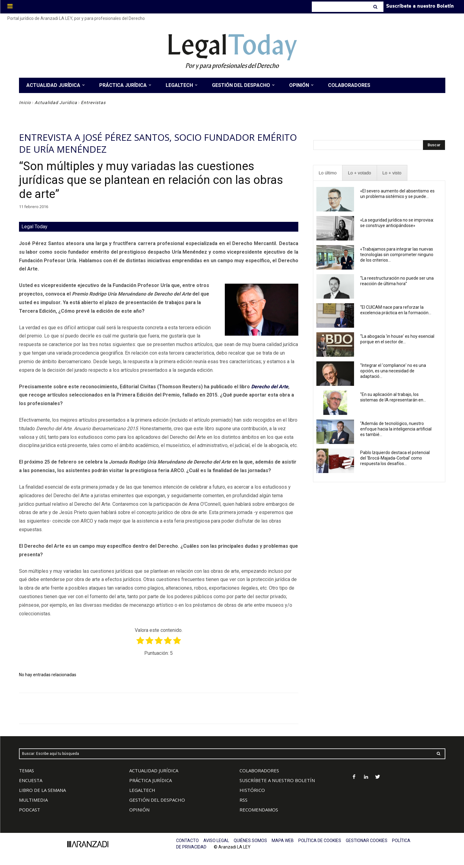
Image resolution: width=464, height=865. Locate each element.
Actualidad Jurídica (56, 102)
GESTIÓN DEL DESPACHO (157, 800)
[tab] (327, 173)
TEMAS (26, 770)
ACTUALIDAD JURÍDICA (153, 770)
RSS (243, 800)
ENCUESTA (30, 780)
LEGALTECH (142, 790)
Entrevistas (93, 102)
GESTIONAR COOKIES (366, 840)
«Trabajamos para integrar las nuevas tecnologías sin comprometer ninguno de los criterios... (396, 255)
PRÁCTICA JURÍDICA (150, 780)
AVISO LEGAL (216, 840)
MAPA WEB (283, 840)
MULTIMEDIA (33, 800)
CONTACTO (187, 840)
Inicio (25, 102)
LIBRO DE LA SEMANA (42, 790)
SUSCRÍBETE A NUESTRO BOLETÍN (277, 780)
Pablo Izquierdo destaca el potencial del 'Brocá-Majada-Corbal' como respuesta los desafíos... (395, 458)
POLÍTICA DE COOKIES (319, 840)
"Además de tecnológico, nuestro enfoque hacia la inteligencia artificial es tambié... (396, 429)
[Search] (376, 7)
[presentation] (327, 173)
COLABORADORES (259, 770)
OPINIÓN (139, 810)
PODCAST (29, 810)
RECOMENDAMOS (259, 810)
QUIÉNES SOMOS (250, 840)
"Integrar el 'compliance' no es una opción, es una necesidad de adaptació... (393, 371)
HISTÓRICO (252, 790)
